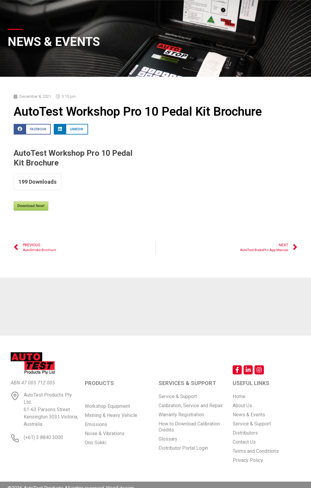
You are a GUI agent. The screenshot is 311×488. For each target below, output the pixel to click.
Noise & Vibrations (105, 433)
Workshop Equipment (107, 406)
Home (239, 396)
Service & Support (178, 396)
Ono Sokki (95, 442)
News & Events (249, 415)
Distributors (245, 433)
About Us (242, 405)
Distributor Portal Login (183, 448)
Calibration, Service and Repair (191, 405)
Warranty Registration (181, 415)
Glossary (168, 439)
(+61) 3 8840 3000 (43, 437)
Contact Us (244, 442)
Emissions (96, 424)
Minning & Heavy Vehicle (111, 415)
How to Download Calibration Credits (189, 427)
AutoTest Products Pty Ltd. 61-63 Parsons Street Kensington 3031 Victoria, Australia (51, 409)
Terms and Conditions (256, 451)
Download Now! (31, 206)
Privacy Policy (248, 460)
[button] (32, 129)
